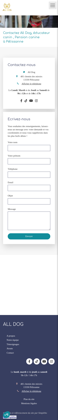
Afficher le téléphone (31, 83)
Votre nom (12, 142)
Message (12, 209)
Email (10, 182)
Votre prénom (14, 155)
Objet (10, 195)
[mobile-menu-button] (52, 5)
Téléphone (12, 169)
